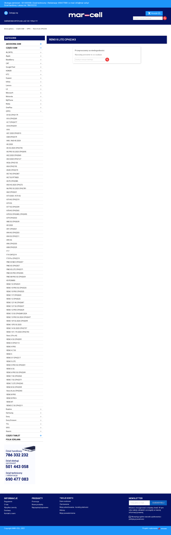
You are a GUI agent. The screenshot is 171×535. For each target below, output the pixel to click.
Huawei (9, 78)
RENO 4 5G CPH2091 (14, 339)
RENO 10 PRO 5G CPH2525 (16, 288)
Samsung (9, 413)
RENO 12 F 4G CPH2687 (15, 302)
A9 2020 (10, 225)
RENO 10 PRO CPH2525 (15, 291)
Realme (9, 409)
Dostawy (7, 510)
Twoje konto (66, 498)
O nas (6, 504)
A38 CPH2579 (12, 137)
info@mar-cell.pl (82, 3)
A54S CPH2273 (12, 170)
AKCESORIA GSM (13, 44)
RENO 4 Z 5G (11, 350)
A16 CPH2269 (12, 119)
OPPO (8, 111)
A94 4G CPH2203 (13, 233)
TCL (7, 424)
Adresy (62, 510)
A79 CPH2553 (12, 218)
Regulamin (8, 501)
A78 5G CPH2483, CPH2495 (17, 214)
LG (7, 89)
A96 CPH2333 (12, 244)
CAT (7, 63)
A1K (8, 130)
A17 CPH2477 (12, 122)
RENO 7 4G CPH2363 (14, 376)
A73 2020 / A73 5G (14, 196)
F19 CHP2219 (12, 255)
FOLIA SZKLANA (13, 439)
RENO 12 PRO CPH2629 (15, 310)
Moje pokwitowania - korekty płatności (74, 507)
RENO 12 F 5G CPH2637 (15, 306)
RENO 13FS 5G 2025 (14, 325)
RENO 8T (10, 402)
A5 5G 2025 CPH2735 (15, 148)
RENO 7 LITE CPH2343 (15, 383)
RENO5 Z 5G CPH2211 (15, 405)
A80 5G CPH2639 (13, 222)
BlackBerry (10, 60)
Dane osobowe (65, 501)
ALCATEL (9, 52)
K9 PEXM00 (11, 280)
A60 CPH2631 (12, 192)
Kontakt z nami (9, 513)
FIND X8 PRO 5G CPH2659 (16, 277)
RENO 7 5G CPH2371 (14, 380)
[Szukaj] (148, 18)
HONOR (9, 71)
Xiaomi (8, 431)
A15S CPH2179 (12, 115)
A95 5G (9, 240)
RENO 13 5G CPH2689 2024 (17, 313)
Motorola (9, 96)
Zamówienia (64, 504)
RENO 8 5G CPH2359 (14, 387)
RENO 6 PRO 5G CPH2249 (16, 372)
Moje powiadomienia (67, 513)
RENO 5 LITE (11, 361)
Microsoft (9, 93)
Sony (8, 417)
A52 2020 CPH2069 (14, 155)
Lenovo (8, 85)
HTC (7, 74)
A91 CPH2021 (12, 229)
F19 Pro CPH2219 (13, 258)
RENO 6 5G (10, 369)
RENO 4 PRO (11, 347)
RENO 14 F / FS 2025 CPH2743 (18, 332)
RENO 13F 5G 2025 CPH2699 (17, 321)
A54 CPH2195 (12, 166)
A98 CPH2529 (12, 247)
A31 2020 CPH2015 (14, 133)
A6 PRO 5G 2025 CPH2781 (16, 188)
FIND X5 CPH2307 (13, 266)
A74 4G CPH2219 (13, 199)
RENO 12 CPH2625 (13, 299)
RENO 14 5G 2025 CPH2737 (17, 328)
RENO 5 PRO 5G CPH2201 (16, 365)
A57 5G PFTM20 (13, 177)
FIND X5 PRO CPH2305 (15, 273)
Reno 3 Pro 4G (12, 336)
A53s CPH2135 (12, 163)
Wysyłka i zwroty (10, 507)
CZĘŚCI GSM (11, 48)
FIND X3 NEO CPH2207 (15, 262)
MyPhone (9, 100)
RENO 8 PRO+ (12, 398)
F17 (8, 251)
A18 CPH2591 (12, 126)
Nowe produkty (37, 504)
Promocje (35, 501)
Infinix (8, 82)
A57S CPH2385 (12, 181)
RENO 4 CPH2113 (13, 343)
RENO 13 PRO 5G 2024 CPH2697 (19, 317)
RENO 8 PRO (11, 394)
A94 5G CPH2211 (13, 236)
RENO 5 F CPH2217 (14, 358)
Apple (8, 56)
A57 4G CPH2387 (13, 174)
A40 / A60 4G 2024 (14, 141)
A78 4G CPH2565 (13, 210)
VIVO (8, 428)
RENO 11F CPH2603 (14, 295)
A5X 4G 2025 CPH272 (15, 185)
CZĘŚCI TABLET (13, 435)
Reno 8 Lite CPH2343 (14, 391)
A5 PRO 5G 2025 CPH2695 (16, 152)
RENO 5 (9, 354)
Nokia (8, 104)
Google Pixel (10, 67)
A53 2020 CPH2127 (14, 159)
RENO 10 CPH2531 (13, 284)
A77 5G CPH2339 (13, 207)
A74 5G (9, 203)
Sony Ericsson (11, 420)
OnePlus (9, 107)
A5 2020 (10, 144)
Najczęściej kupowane (40, 507)
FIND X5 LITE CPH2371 (15, 269)
